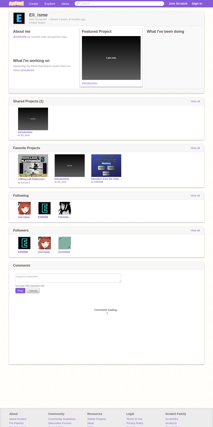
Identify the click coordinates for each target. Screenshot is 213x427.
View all (195, 101)
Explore (50, 3)
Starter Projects (96, 419)
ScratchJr (171, 423)
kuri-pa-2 (25, 182)
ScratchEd (171, 419)
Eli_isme (25, 135)
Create (33, 3)
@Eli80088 (19, 36)
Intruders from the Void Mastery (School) (106, 179)
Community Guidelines (62, 419)
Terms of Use (134, 419)
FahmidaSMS (65, 217)
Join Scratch (178, 3)
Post (20, 290)
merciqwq (24, 217)
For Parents (16, 423)
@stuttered (27, 70)
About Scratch (17, 419)
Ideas (65, 3)
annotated (64, 252)
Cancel (33, 290)
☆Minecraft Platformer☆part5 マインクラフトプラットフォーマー (33, 179)
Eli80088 (98, 182)
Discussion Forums (59, 423)
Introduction (89, 83)
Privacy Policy (134, 423)
